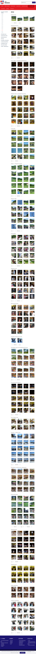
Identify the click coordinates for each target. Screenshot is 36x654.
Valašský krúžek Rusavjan (31, 641)
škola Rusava (21, 642)
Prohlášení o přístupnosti (4, 642)
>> (21, 300)
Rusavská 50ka (21, 641)
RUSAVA (7, 2)
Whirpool (11, 640)
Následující (18, 300)
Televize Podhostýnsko (22, 640)
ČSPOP (29, 640)
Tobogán (11, 642)
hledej (34, 2)
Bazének (11, 641)
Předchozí (15, 344)
